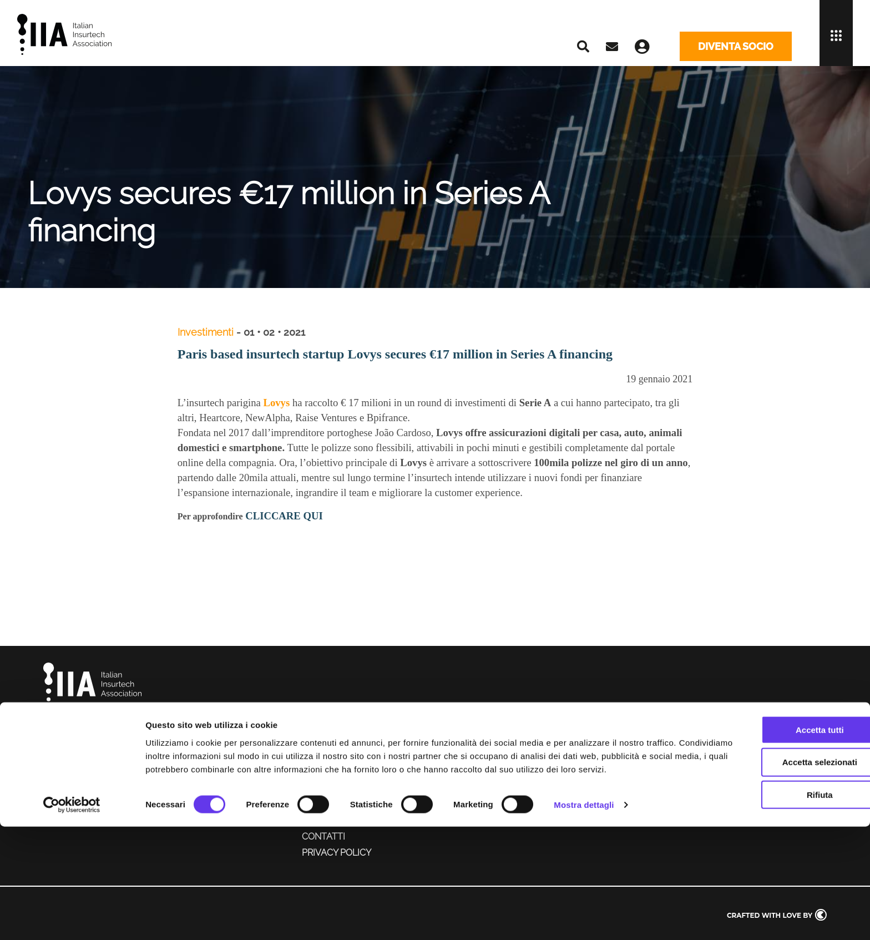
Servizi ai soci (335, 789)
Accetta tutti (777, 829)
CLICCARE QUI (283, 516)
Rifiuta (778, 894)
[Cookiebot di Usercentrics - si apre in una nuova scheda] (71, 918)
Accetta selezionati (777, 862)
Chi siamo (324, 757)
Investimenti (207, 332)
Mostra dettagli (584, 918)
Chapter (322, 774)
